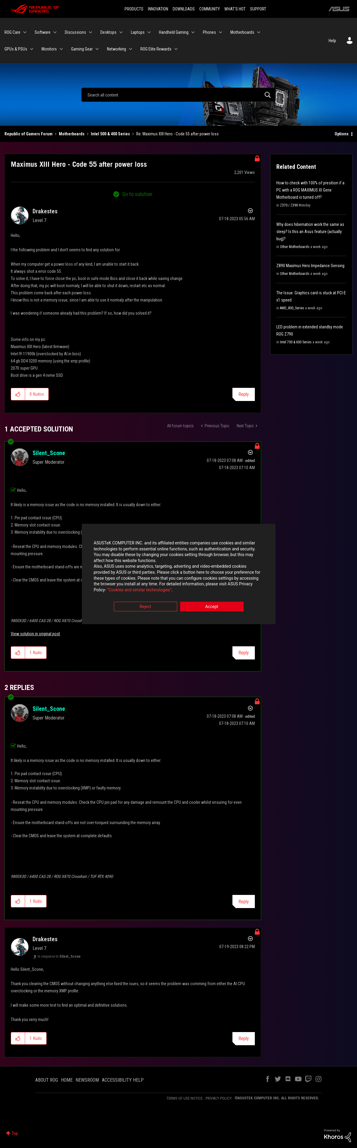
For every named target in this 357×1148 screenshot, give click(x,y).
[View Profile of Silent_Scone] (49, 453)
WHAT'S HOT (235, 9)
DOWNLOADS (184, 9)
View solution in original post (35, 633)
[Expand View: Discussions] (91, 32)
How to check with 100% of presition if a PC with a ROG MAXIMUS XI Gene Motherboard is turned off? (310, 190)
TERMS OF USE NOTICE (184, 1098)
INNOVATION (158, 9)
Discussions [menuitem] (75, 32)
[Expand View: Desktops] (121, 32)
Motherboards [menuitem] (242, 32)
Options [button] (342, 133)
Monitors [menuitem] (49, 49)
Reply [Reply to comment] (243, 653)
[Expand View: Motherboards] (259, 32)
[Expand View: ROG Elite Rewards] (176, 49)
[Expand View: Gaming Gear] (97, 49)
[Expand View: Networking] (131, 49)
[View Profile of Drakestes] (45, 211)
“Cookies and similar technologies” (139, 590)
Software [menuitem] (42, 32)
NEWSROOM (87, 1080)
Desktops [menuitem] (108, 32)
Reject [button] (145, 607)
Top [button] (15, 1133)
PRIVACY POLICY (219, 1098)
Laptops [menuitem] (138, 32)
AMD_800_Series (292, 308)
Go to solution (137, 194)
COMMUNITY (209, 9)
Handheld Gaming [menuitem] (174, 32)
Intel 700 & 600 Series (296, 342)
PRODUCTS (134, 9)
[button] (18, 394)
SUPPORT (258, 9)
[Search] (178, 95)
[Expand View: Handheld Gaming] (193, 32)
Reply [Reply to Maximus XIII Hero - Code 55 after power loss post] (243, 394)
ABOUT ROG (46, 1080)
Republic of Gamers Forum (28, 133)
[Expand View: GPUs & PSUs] (32, 49)
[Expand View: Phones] (220, 32)
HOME (67, 1080)
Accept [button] (211, 607)
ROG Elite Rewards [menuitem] (155, 49)
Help (332, 40)
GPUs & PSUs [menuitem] (15, 49)
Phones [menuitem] (209, 32)
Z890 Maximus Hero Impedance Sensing (310, 265)
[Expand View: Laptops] (149, 32)
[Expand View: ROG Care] (25, 32)
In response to (59, 956)
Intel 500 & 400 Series (110, 133)
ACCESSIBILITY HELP (123, 1080)
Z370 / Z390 (289, 205)
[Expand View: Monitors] (61, 49)
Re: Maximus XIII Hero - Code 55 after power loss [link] (177, 133)
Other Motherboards (294, 247)
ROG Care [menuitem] (12, 32)
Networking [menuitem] (116, 49)
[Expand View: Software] (55, 32)
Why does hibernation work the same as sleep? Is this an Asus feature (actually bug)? (310, 231)
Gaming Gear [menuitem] (82, 49)
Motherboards (72, 133)
